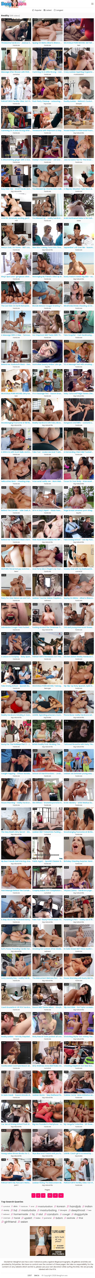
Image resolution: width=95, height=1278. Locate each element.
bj (31, 1214)
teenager (47, 688)
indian (87, 1206)
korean (59, 1206)
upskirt (26, 1218)
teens (16, 571)
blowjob (79, 104)
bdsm (58, 1218)
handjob (73, 1206)
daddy (5, 1210)
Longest (58, 10)
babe (79, 221)
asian (23, 1222)
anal (31, 1206)
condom (51, 1214)
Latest (47, 10)
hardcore (16, 45)
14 (61, 1195)
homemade (19, 1214)
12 (50, 1195)
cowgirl (65, 1214)
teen (78, 45)
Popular (37, 10)
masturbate (27, 1210)
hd (13, 1210)
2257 (30, 1275)
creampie (5, 1218)
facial (15, 1218)
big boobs (47, 104)
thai (79, 1218)
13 (55, 1195)
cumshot (16, 74)
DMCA (36, 1275)
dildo (14, 1206)
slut (39, 1214)
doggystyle (79, 1214)
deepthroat (76, 1210)
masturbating (47, 1210)
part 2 (16, 1185)
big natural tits (78, 133)
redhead (47, 601)
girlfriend (8, 1222)
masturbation (79, 74)
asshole (69, 1218)
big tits (47, 367)
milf (16, 221)
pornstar (47, 1218)
